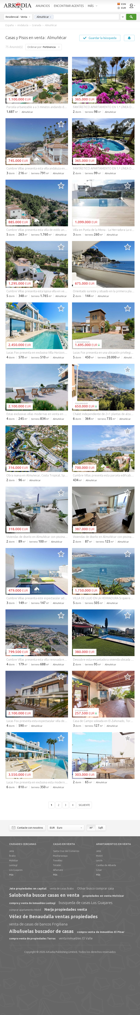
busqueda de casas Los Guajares (85, 958)
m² (91, 883)
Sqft (100, 883)
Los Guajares (15, 925)
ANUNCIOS (43, 5)
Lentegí (13, 920)
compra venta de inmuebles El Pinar (100, 987)
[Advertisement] (69, 143)
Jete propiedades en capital (27, 943)
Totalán (57, 920)
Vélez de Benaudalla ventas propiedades (53, 971)
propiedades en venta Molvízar (103, 951)
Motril (99, 911)
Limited (61, 1007)
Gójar (99, 925)
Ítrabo (12, 911)
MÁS (91, 5)
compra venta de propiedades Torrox (32, 993)
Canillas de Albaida (106, 920)
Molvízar (13, 916)
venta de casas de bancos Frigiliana (38, 979)
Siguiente (84, 860)
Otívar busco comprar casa (95, 943)
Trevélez (57, 916)
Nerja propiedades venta (65, 965)
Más (11, 930)
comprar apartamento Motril (25, 965)
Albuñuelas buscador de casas (41, 986)
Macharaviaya (60, 911)
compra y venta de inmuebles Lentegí (32, 958)
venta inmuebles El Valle (76, 993)
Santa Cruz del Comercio (66, 906)
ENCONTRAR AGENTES (69, 5)
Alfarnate (58, 925)
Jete (11, 906)
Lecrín (99, 916)
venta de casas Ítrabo (62, 944)
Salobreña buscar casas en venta (44, 950)
